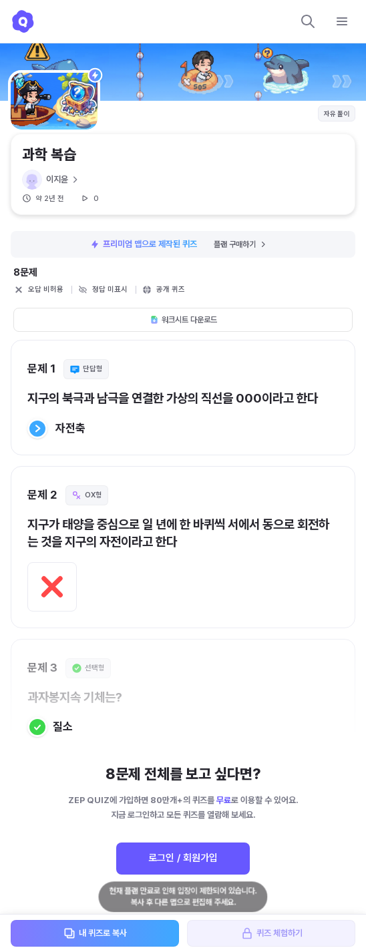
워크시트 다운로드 (183, 319)
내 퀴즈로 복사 (95, 933)
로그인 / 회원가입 (183, 858)
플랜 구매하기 (241, 244)
